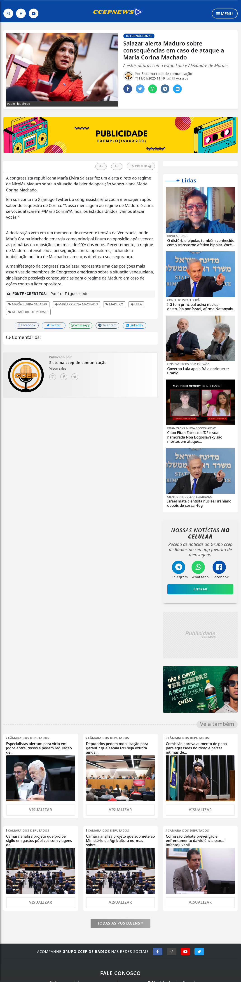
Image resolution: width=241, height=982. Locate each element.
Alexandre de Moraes (28, 312)
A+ (117, 166)
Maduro (114, 304)
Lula (136, 304)
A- (101, 166)
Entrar (200, 589)
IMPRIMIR (141, 166)
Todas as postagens (120, 923)
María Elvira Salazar (27, 304)
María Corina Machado (76, 304)
